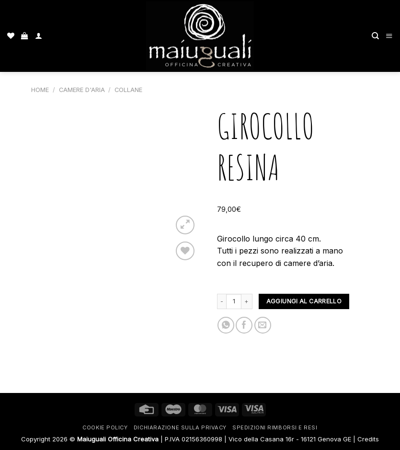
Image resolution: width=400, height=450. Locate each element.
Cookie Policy (104, 427)
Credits (368, 439)
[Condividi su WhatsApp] (225, 325)
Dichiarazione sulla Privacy (180, 427)
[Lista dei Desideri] (10, 36)
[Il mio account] (38, 36)
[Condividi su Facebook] (244, 325)
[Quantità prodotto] (233, 301)
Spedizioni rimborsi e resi (274, 427)
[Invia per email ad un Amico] (262, 325)
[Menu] (389, 36)
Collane (128, 89)
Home (40, 89)
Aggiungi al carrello (304, 301)
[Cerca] (375, 36)
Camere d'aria (82, 89)
